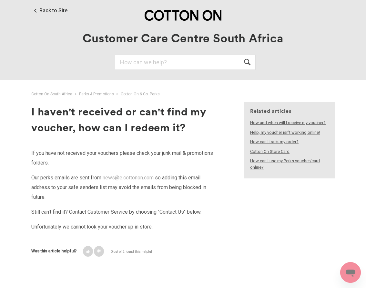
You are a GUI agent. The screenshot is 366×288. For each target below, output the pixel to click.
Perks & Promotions (96, 94)
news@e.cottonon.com (128, 178)
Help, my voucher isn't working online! (285, 132)
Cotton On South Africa (51, 94)
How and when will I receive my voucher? (288, 122)
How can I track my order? (274, 141)
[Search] (185, 62)
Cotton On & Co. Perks (140, 94)
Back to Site (53, 10)
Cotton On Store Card (270, 151)
